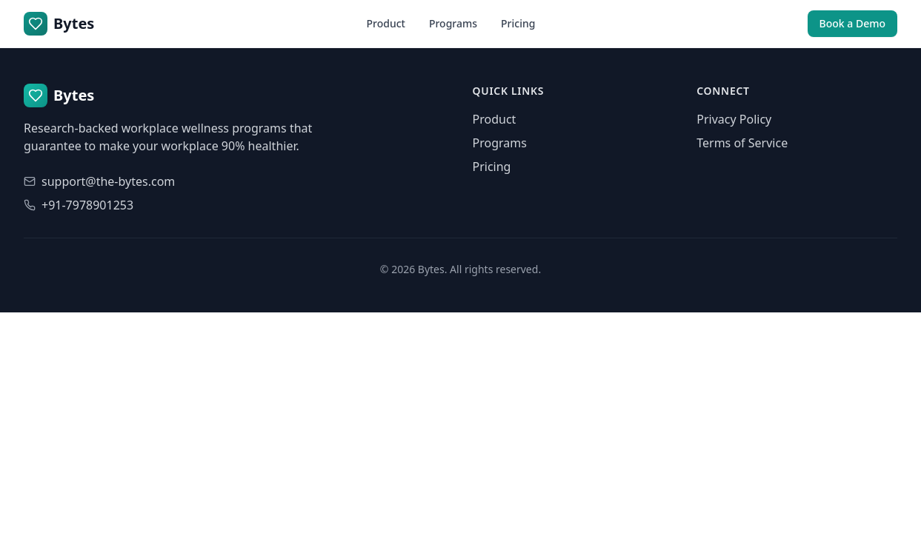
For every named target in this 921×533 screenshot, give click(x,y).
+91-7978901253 (87, 205)
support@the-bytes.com (108, 181)
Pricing (518, 23)
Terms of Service (742, 143)
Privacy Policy (733, 119)
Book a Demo (852, 23)
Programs (453, 23)
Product (385, 23)
